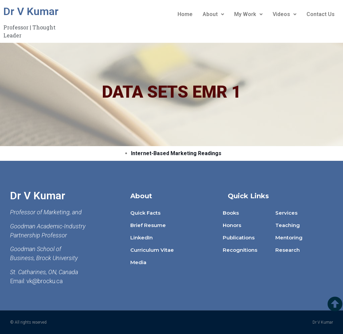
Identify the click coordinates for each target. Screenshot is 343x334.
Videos (284, 14)
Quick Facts (145, 213)
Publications (239, 237)
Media (138, 262)
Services (286, 213)
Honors (232, 225)
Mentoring (288, 237)
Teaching (287, 225)
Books (231, 213)
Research (287, 250)
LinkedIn (141, 237)
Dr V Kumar (31, 11)
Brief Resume (148, 225)
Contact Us (320, 14)
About (213, 14)
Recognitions (240, 250)
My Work (248, 14)
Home (185, 14)
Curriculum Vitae (152, 250)
